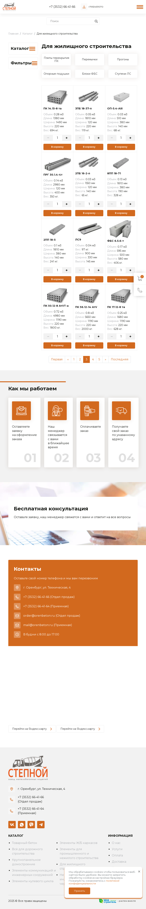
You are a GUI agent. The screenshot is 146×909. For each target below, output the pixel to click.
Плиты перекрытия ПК (56, 59)
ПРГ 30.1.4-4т (52, 174)
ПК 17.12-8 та (116, 307)
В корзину (57, 146)
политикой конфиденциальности (94, 882)
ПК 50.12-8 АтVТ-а (56, 305)
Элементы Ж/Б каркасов (79, 843)
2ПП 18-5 (49, 239)
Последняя (119, 359)
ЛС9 (78, 239)
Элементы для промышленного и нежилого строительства (79, 853)
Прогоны (123, 59)
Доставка (119, 861)
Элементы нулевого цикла (32, 881)
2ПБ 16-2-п (82, 173)
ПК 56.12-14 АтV (86, 307)
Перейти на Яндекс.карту (32, 728)
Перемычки (89, 59)
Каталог (27, 33)
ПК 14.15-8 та (52, 108)
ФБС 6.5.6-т (115, 241)
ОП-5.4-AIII (115, 108)
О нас (116, 843)
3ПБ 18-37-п (83, 108)
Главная (13, 33)
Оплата (117, 855)
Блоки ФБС (89, 73)
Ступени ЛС (123, 73)
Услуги (117, 849)
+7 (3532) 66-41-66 (62, 6)
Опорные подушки (56, 73)
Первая (57, 359)
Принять (79, 890)
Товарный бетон (24, 843)
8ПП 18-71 (114, 173)
